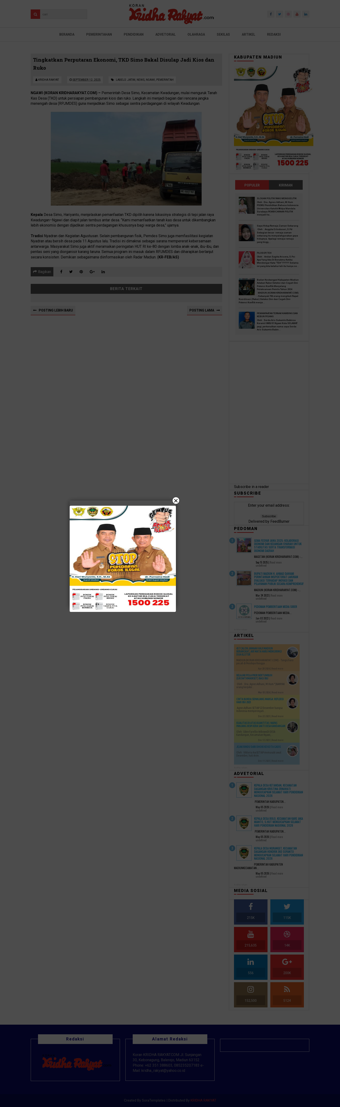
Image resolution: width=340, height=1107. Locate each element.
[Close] (170, 553)
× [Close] (176, 500)
